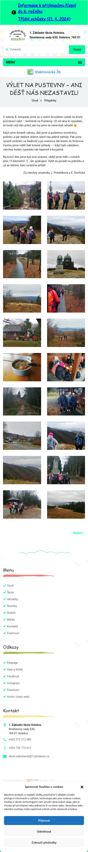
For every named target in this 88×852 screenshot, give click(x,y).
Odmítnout (44, 831)
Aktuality (12, 599)
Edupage (12, 662)
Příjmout (44, 820)
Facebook (13, 676)
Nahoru (79, 533)
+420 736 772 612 (20, 747)
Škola (10, 592)
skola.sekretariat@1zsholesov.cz (29, 756)
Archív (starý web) (18, 696)
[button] (82, 787)
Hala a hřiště (15, 669)
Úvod (35, 100)
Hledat (77, 49)
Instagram (13, 683)
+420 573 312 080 (20, 739)
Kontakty (12, 626)
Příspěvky (50, 100)
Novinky (12, 606)
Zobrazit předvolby (44, 842)
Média (11, 619)
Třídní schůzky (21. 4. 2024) (44, 19)
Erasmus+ (13, 633)
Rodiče (11, 612)
